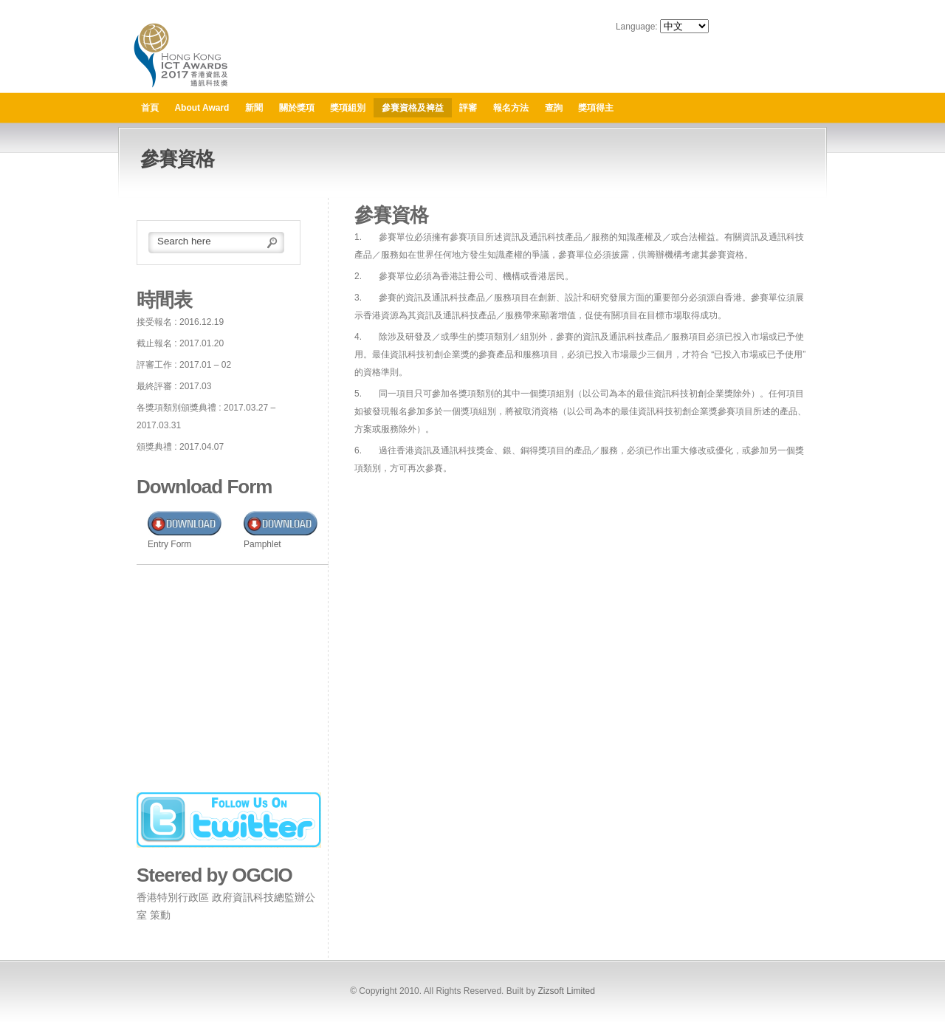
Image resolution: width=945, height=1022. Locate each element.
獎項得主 (596, 108)
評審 (468, 108)
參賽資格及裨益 (413, 108)
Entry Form (169, 544)
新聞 (254, 108)
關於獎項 (297, 108)
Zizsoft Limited (565, 991)
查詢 (554, 108)
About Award (201, 108)
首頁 (150, 108)
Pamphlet (262, 544)
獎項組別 (347, 108)
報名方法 (511, 108)
